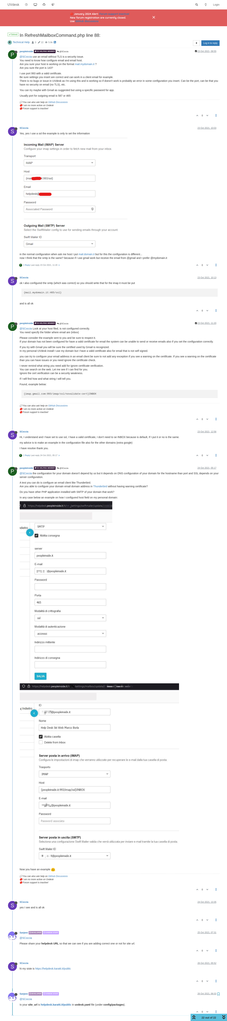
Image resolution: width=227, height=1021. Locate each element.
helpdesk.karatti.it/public (56, 1004)
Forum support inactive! (114, 14)
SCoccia (24, 128)
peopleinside (26, 51)
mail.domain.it (86, 254)
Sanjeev (24, 932)
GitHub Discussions (58, 102)
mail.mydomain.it (84, 64)
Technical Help (21, 42)
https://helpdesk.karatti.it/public (53, 968)
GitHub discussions (87, 21)
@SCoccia (62, 52)
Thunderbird (100, 486)
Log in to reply (210, 43)
